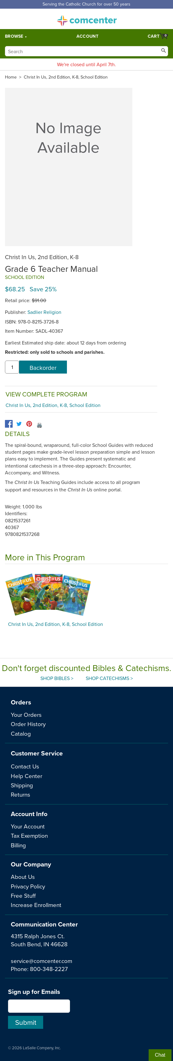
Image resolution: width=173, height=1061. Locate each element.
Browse (14, 36)
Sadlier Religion (44, 312)
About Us (23, 876)
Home (11, 77)
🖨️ (39, 424)
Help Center (26, 776)
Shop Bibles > (56, 678)
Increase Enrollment (36, 905)
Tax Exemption (29, 835)
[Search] (86, 51)
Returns (20, 794)
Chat (160, 1055)
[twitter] (19, 424)
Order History (28, 724)
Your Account (28, 826)
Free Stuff (23, 895)
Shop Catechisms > (109, 678)
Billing (18, 845)
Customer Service (37, 753)
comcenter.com (86, 19)
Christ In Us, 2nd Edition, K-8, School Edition (66, 77)
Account (87, 36)
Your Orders (26, 714)
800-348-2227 (49, 969)
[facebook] (9, 424)
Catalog (21, 733)
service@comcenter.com (41, 960)
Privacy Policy (28, 886)
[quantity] (12, 367)
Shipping (22, 785)
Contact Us (25, 766)
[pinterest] (29, 424)
